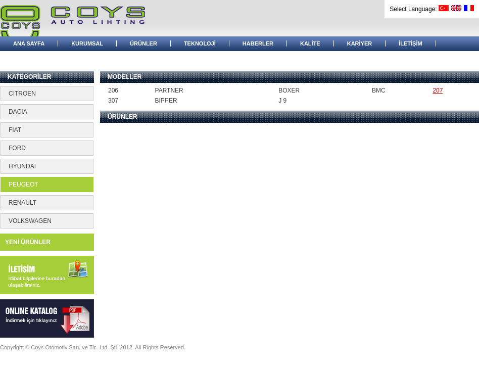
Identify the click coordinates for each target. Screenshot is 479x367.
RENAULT (22, 202)
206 (113, 90)
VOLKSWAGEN (30, 220)
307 (113, 100)
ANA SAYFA (28, 43)
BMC (379, 90)
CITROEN (22, 93)
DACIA (18, 111)
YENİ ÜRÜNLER (28, 242)
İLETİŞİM (410, 43)
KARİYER (359, 43)
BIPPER (166, 100)
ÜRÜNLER (143, 43)
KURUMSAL (87, 43)
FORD (17, 148)
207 (438, 90)
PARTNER (169, 90)
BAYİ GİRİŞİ (28, 58)
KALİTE (310, 43)
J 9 (282, 100)
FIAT (15, 129)
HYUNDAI (22, 166)
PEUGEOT (23, 184)
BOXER (289, 90)
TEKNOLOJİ (200, 43)
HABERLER (258, 43)
